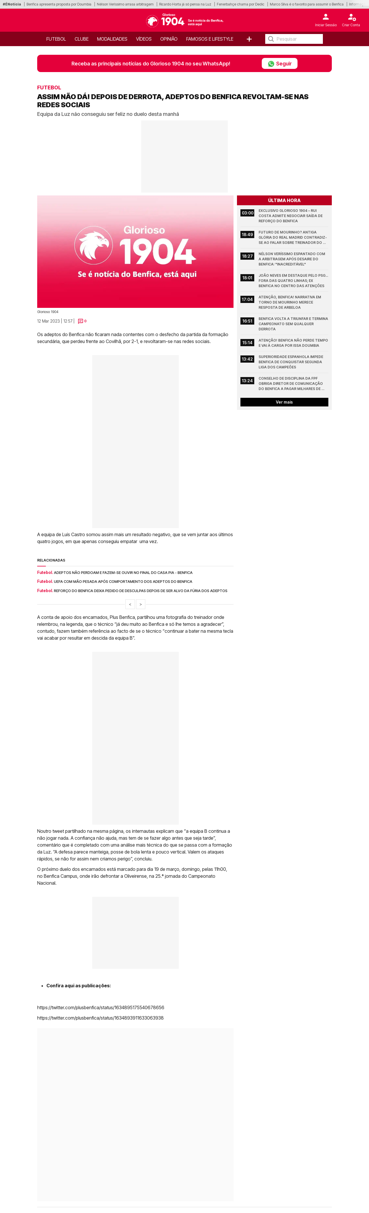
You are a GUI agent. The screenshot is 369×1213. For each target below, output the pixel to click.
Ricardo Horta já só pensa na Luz (185, 4)
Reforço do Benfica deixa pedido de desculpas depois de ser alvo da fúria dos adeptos (140, 590)
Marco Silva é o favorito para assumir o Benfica (307, 4)
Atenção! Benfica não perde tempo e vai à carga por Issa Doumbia (293, 343)
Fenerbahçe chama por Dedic (240, 4)
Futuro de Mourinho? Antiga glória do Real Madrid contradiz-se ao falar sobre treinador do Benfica (293, 237)
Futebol (56, 39)
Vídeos (144, 39)
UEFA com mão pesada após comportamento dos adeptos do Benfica (123, 581)
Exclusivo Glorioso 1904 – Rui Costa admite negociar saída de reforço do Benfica (291, 215)
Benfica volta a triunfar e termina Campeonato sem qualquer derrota (293, 324)
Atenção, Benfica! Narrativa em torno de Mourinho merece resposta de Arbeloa (290, 302)
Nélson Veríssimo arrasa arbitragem (125, 4)
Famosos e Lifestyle (209, 39)
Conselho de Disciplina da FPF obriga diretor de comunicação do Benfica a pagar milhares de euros (291, 383)
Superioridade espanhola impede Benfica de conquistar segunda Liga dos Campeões (291, 362)
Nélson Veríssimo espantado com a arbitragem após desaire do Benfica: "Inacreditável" (292, 259)
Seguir (280, 63)
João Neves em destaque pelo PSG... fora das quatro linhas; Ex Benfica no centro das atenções (293, 280)
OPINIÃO (169, 39)
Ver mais (284, 402)
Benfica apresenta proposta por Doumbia (59, 4)
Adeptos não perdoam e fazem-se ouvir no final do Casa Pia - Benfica (123, 572)
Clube (82, 39)
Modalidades (112, 39)
